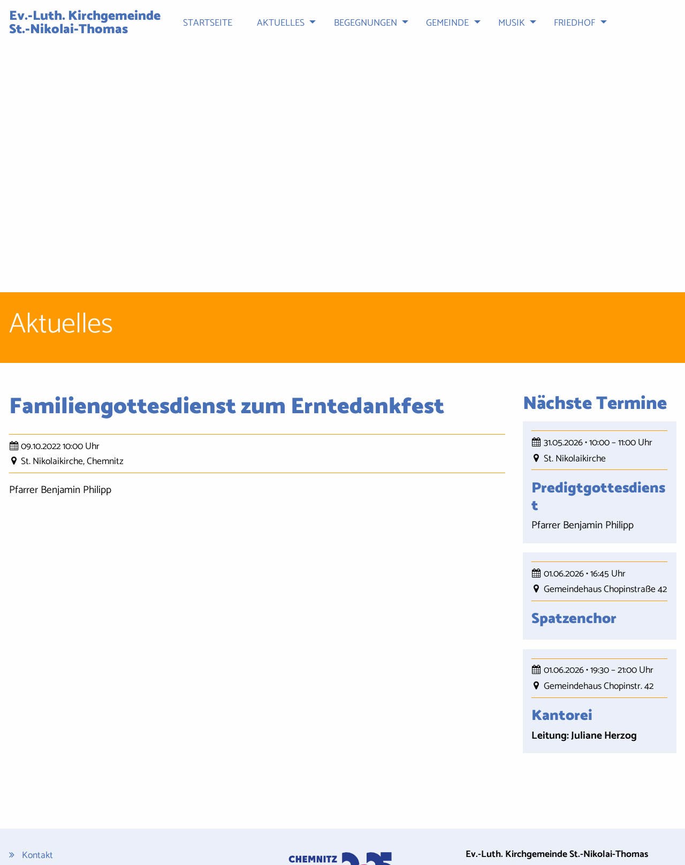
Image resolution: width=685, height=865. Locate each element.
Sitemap (38, 794)
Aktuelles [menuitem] (281, 23)
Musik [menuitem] (511, 23)
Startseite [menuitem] (207, 23)
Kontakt (37, 746)
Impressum (43, 778)
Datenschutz (46, 762)
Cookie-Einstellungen (62, 820)
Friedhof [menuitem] (574, 23)
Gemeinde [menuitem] (447, 23)
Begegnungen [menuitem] (365, 23)
